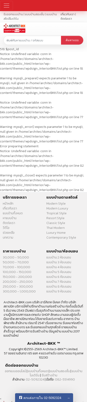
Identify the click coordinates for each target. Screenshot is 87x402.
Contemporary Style (61, 237)
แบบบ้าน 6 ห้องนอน (58, 276)
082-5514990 (65, 379)
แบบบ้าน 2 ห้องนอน (58, 257)
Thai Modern (55, 227)
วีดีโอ (6, 227)
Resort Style (55, 218)
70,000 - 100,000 (16, 267)
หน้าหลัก (8, 203)
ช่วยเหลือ (9, 232)
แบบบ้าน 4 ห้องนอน (58, 267)
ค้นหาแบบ (72, 40)
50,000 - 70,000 (16, 262)
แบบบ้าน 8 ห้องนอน (58, 286)
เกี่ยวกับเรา (67, 14)
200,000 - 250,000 (18, 281)
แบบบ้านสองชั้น (60, 371)
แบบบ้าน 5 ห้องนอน (58, 272)
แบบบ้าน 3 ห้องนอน (58, 262)
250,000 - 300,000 (18, 286)
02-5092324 (35, 379)
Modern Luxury (57, 208)
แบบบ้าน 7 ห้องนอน (58, 281)
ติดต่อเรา (66, 18)
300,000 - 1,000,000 (19, 291)
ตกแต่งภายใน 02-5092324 (42, 398)
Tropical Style (56, 213)
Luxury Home (56, 232)
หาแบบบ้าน (9, 218)
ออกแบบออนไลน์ (15, 371)
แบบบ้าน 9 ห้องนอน (58, 291)
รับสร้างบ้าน (49, 375)
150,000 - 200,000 (17, 276)
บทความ (8, 237)
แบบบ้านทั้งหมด (13, 213)
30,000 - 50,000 (16, 257)
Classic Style (55, 223)
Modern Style (56, 203)
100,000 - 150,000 (17, 272)
